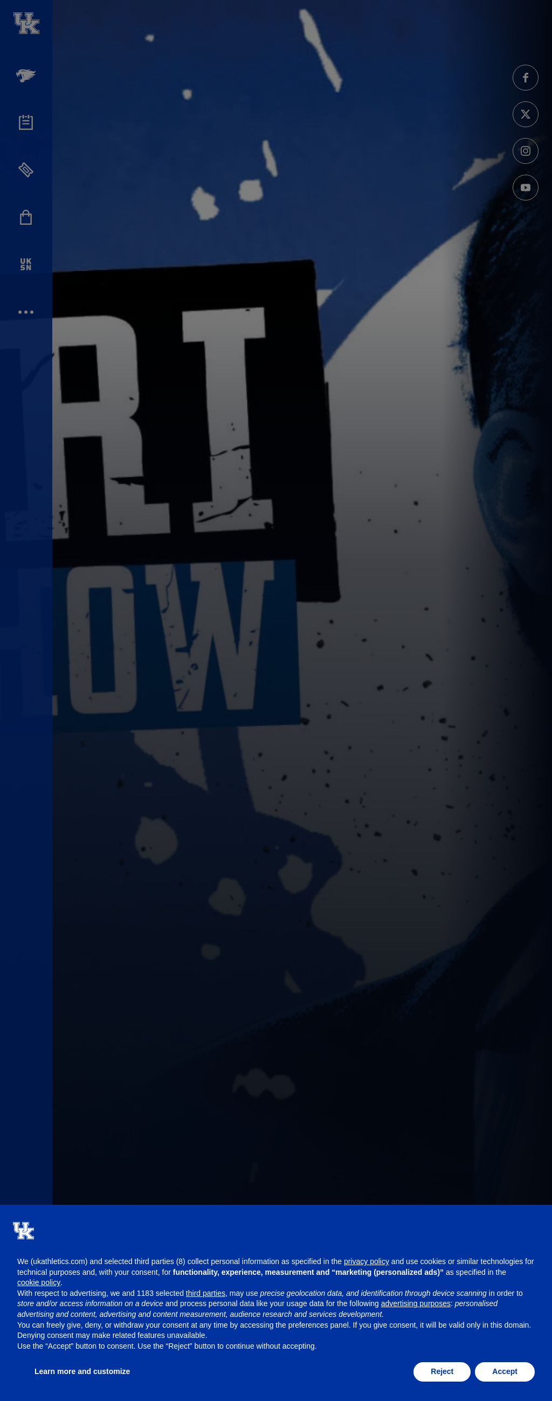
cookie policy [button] (38, 1282)
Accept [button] (505, 1371)
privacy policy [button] (366, 1261)
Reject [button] (442, 1371)
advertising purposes (416, 1303)
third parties (205, 1293)
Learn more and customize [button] (82, 1371)
